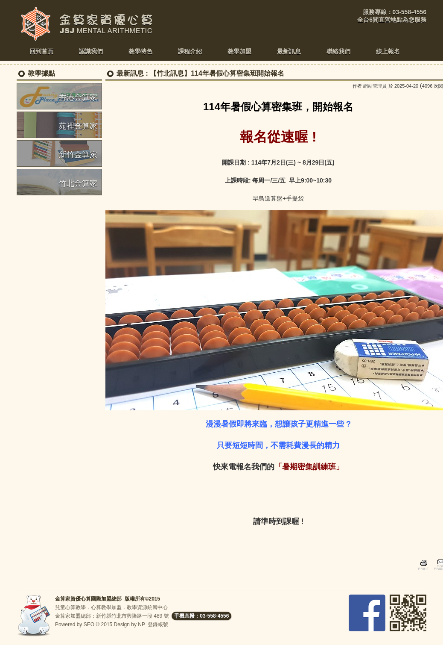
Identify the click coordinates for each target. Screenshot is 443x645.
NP (141, 624)
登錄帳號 (158, 624)
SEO (89, 624)
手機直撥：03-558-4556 (201, 616)
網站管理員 (375, 85)
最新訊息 (130, 73)
